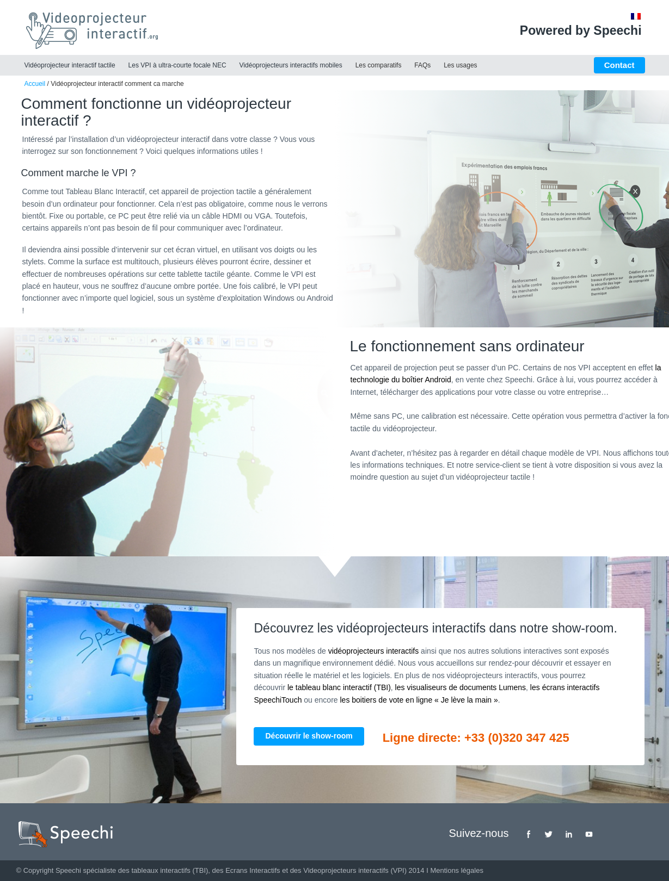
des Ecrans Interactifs (246, 870)
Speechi (68, 870)
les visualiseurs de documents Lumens (460, 687)
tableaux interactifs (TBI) (169, 870)
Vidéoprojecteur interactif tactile (69, 65)
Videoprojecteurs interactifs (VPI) (355, 870)
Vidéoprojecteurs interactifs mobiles (291, 65)
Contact (619, 65)
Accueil (35, 84)
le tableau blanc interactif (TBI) (339, 687)
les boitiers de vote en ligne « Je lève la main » (419, 700)
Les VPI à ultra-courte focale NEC (177, 65)
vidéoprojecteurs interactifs (373, 651)
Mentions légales (456, 870)
